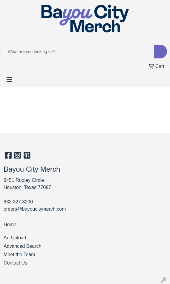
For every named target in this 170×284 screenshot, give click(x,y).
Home (10, 224)
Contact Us (15, 262)
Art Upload (15, 237)
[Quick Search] (77, 51)
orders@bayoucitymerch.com (35, 209)
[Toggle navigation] (9, 79)
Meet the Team (19, 254)
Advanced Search (22, 246)
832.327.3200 (18, 201)
